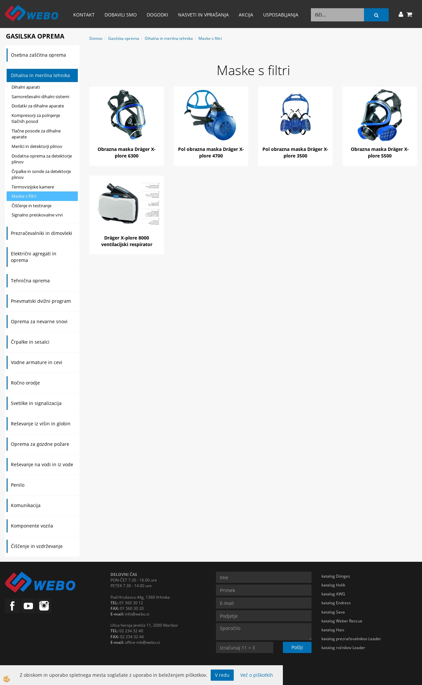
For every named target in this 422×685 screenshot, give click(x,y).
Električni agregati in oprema (33, 256)
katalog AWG (333, 594)
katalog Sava (333, 612)
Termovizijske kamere (33, 187)
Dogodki (157, 15)
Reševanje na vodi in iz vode (42, 464)
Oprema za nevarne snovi (39, 321)
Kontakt (84, 15)
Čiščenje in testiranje (31, 206)
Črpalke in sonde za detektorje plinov (41, 174)
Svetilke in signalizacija (36, 403)
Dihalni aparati (26, 87)
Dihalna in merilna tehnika (40, 75)
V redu (222, 675)
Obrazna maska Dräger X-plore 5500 (380, 152)
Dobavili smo (121, 15)
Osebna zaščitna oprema (38, 55)
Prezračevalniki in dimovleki (41, 233)
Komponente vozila (32, 526)
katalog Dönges (335, 576)
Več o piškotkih (256, 675)
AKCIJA (246, 15)
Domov (96, 38)
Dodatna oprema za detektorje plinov (42, 159)
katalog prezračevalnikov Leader (351, 639)
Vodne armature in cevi (36, 362)
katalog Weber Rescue (341, 621)
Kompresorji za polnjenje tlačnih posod (36, 118)
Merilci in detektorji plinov (37, 146)
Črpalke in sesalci (30, 342)
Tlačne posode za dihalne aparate (36, 134)
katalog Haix (332, 630)
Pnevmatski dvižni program (41, 301)
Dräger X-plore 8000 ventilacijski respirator (126, 241)
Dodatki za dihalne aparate (38, 106)
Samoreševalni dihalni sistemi (40, 97)
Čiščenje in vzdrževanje (37, 546)
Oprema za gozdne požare (40, 444)
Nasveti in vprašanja (203, 15)
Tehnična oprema (30, 280)
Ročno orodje (25, 383)
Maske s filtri (24, 196)
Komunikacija (26, 505)
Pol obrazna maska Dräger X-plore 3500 (295, 152)
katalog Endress (336, 603)
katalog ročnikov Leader (343, 647)
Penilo (17, 485)
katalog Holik (333, 585)
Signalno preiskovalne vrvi (37, 215)
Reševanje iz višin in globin (41, 423)
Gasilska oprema (123, 38)
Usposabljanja (280, 15)
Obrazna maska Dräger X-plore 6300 (127, 152)
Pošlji (297, 647)
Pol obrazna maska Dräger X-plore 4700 (211, 152)
